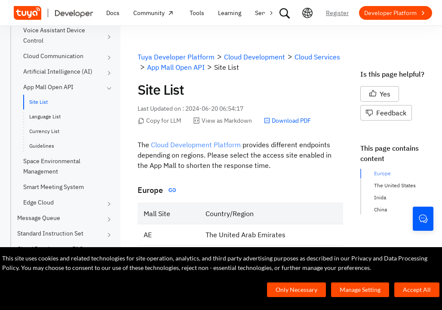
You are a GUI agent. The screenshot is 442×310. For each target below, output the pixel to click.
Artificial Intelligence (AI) (57, 71)
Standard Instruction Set (50, 233)
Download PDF (287, 120)
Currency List (44, 131)
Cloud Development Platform (196, 144)
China (380, 209)
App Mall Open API (48, 87)
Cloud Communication (53, 56)
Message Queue (38, 218)
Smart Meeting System (53, 187)
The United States (395, 185)
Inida (380, 197)
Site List (38, 102)
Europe (382, 173)
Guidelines (41, 146)
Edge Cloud (38, 202)
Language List (45, 116)
